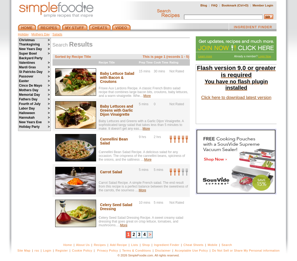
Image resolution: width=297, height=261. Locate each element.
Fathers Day (34, 99)
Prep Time (146, 62)
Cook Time (161, 62)
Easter (34, 81)
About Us (83, 244)
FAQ (214, 5)
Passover (34, 76)
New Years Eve (34, 122)
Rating (173, 62)
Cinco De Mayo (34, 85)
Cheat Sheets (193, 244)
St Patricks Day (34, 72)
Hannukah (34, 117)
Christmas (34, 40)
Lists (134, 244)
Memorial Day (34, 95)
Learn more (205, 56)
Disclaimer (163, 250)
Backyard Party (31, 58)
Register (61, 250)
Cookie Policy (82, 250)
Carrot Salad (111, 172)
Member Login (263, 5)
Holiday (23, 34)
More (147, 96)
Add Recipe (118, 244)
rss (36, 250)
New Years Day (34, 49)
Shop (146, 244)
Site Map (23, 250)
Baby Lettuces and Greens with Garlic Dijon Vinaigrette (116, 110)
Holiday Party (34, 127)
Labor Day (34, 108)
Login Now (264, 56)
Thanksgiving (34, 44)
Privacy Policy (107, 250)
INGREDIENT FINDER (253, 27)
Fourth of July (34, 104)
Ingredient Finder (166, 244)
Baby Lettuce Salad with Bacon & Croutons (117, 78)
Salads (57, 34)
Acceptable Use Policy (191, 250)
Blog (203, 5)
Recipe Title (107, 62)
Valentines (34, 63)
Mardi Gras (34, 67)
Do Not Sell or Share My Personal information (246, 250)
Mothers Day (41, 34)
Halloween (34, 113)
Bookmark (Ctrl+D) (235, 5)
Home (67, 244)
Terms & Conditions (136, 250)
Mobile (212, 244)
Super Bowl (34, 53)
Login (47, 250)
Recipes (100, 244)
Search (227, 244)
